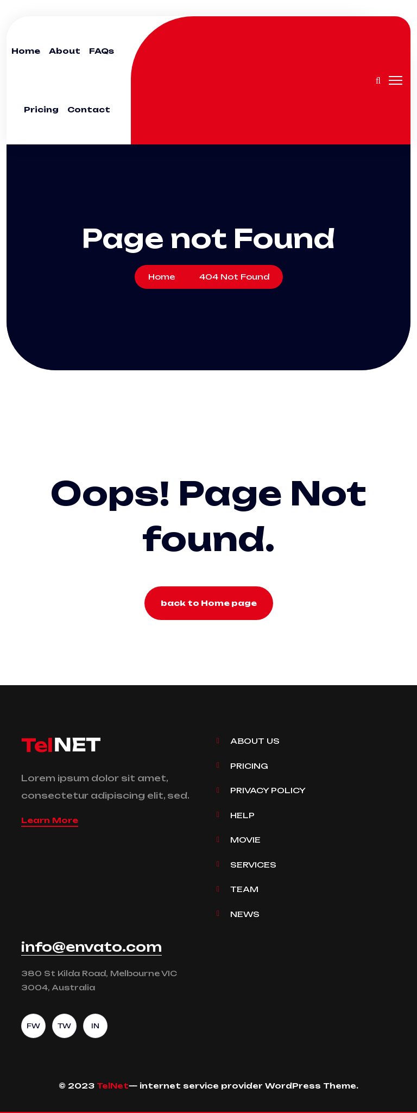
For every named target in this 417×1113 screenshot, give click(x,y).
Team (244, 889)
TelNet (113, 1085)
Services (253, 864)
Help (242, 815)
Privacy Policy (268, 790)
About (64, 50)
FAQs (101, 50)
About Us (255, 740)
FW (33, 1026)
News (245, 914)
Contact (88, 109)
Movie (245, 839)
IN (95, 1026)
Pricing (41, 109)
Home (25, 50)
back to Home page (209, 603)
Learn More (49, 820)
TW (64, 1026)
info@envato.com (91, 947)
